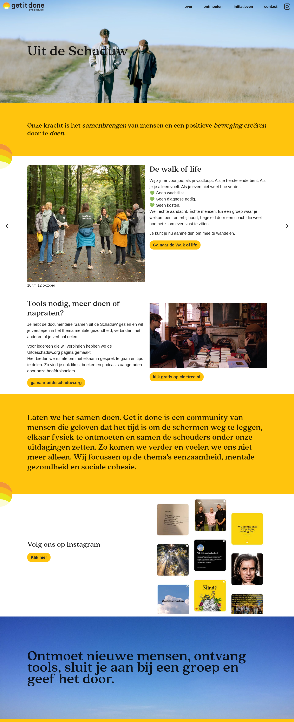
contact (270, 7)
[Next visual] (287, 226)
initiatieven (243, 7)
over (188, 7)
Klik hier (39, 557)
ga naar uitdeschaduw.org (56, 382)
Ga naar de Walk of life (175, 245)
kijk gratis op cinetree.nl (176, 377)
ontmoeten (212, 7)
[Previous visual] (7, 226)
